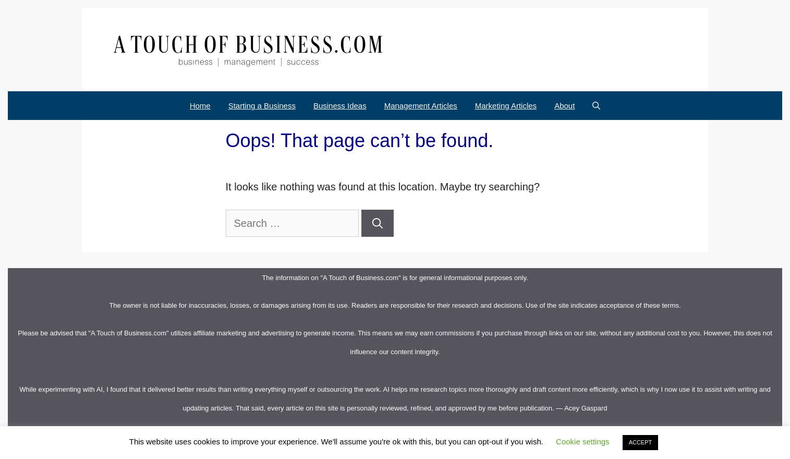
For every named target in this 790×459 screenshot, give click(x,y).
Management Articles (420, 105)
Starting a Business (262, 105)
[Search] (377, 223)
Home (200, 105)
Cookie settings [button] (583, 441)
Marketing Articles (506, 105)
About (564, 105)
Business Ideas (340, 105)
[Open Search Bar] (596, 105)
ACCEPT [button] (640, 442)
